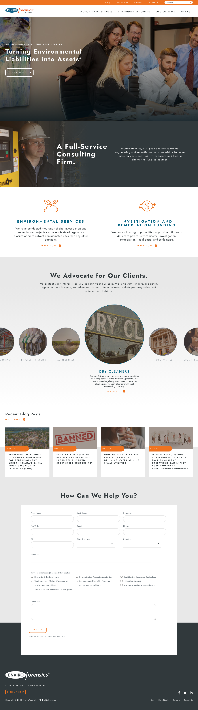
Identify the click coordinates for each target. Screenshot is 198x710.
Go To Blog (15, 419)
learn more (51, 245)
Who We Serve (165, 12)
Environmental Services (96, 12)
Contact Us (153, 2)
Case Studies (122, 2)
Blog (107, 2)
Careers (138, 2)
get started (18, 72)
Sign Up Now (15, 692)
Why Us (185, 12)
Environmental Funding (134, 12)
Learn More (114, 391)
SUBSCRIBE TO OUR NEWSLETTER (25, 685)
